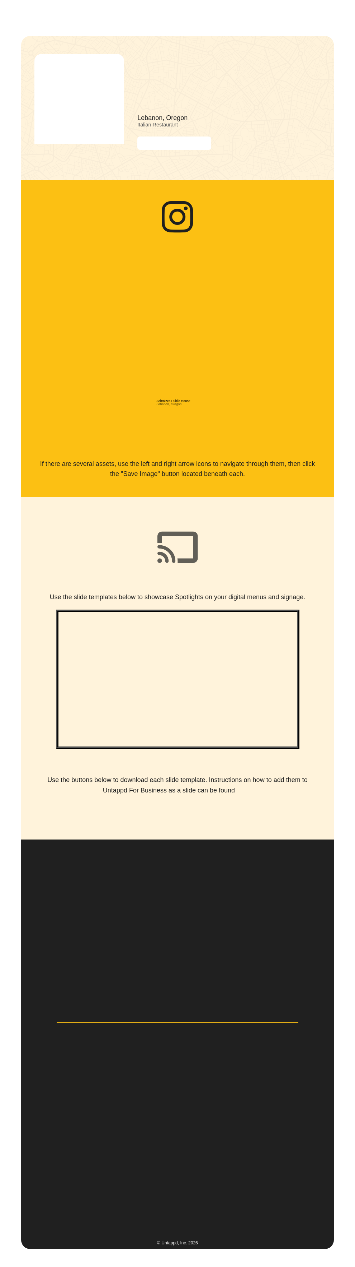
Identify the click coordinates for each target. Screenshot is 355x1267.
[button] (327, 16)
